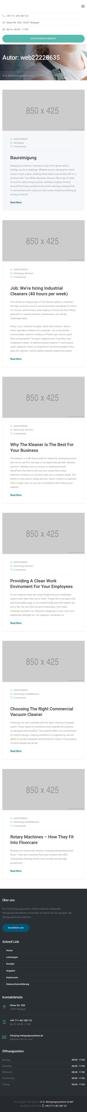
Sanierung (19, 429)
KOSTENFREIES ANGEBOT (43, 38)
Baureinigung (23, 157)
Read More (16, 202)
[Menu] (83, 6)
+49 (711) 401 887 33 (54, 1106)
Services (29, 273)
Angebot (10, 970)
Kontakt (10, 963)
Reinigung (19, 143)
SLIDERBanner (32, 694)
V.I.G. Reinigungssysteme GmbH (56, 1101)
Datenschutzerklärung (17, 984)
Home (9, 950)
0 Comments (18, 146)
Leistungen (12, 957)
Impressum (12, 977)
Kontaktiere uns (16, 927)
